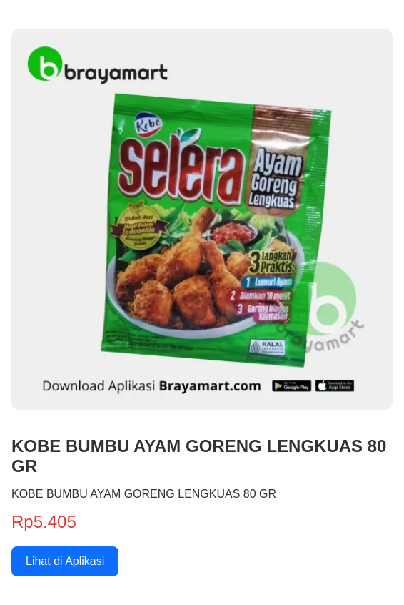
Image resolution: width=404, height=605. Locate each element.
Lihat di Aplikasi (65, 561)
